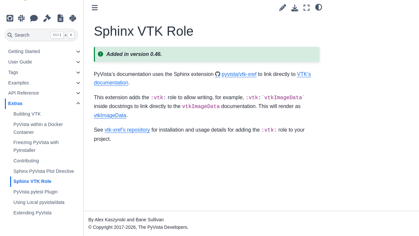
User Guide (20, 61)
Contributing (26, 160)
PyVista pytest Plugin (36, 191)
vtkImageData (110, 115)
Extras (16, 103)
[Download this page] (295, 8)
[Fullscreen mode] (307, 7)
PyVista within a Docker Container (38, 128)
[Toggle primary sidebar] (95, 7)
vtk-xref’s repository (128, 130)
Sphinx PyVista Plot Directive (44, 171)
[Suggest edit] (283, 7)
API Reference (24, 93)
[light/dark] (319, 6)
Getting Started (24, 51)
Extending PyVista (33, 212)
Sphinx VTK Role (33, 181)
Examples (19, 82)
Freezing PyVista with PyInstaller (36, 146)
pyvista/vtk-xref (239, 74)
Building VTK (27, 114)
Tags (13, 72)
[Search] (41, 35)
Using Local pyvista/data (39, 202)
